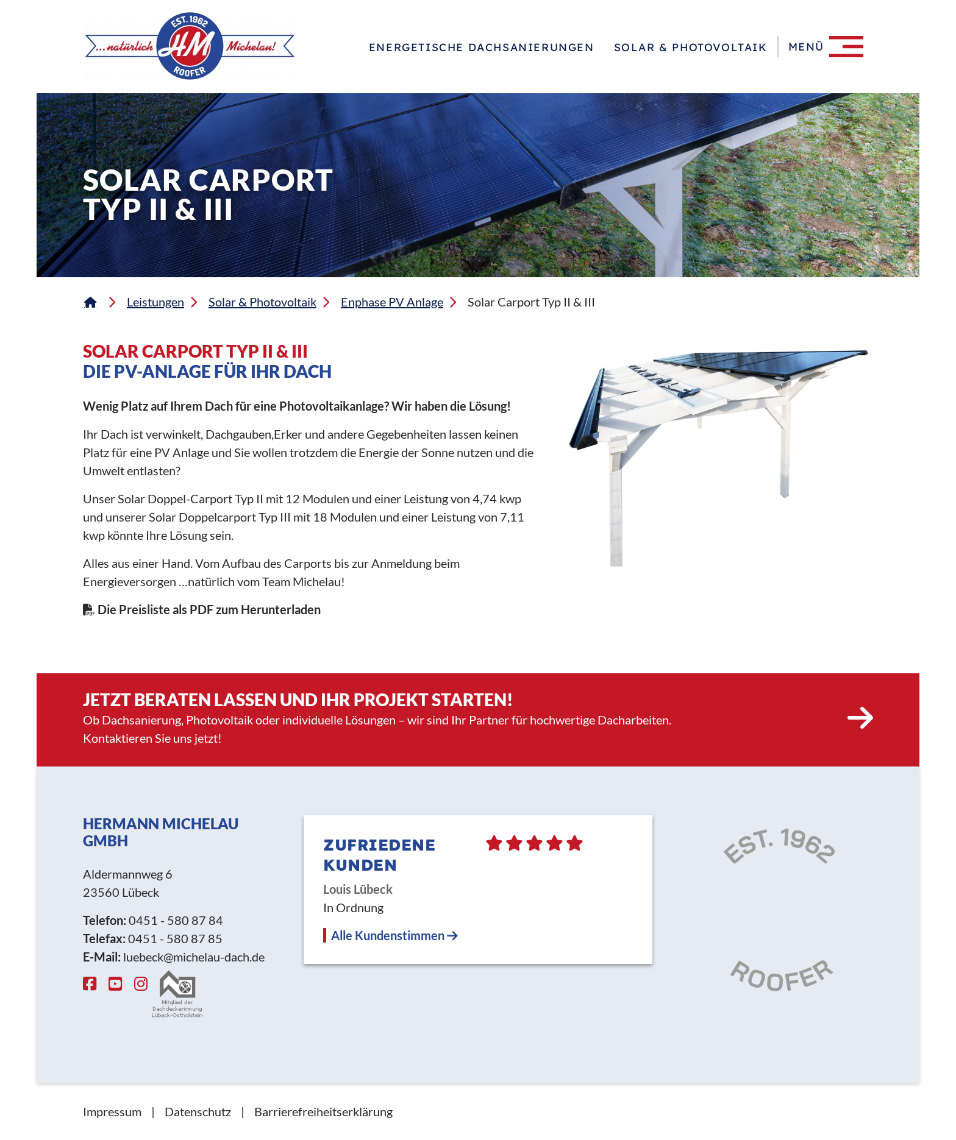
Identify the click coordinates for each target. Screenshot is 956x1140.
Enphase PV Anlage (392, 301)
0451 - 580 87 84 (176, 920)
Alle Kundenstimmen (394, 935)
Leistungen (155, 301)
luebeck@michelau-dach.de (194, 956)
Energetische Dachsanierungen (481, 47)
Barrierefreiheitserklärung (323, 1111)
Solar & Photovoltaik (691, 47)
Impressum (112, 1111)
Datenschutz (198, 1111)
